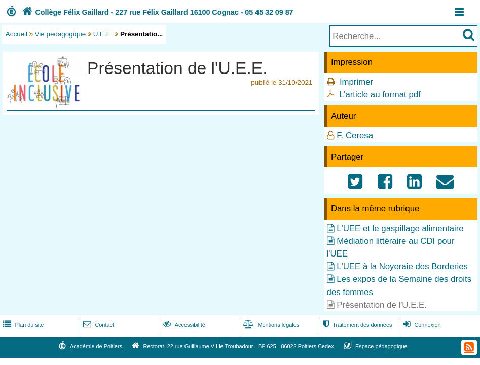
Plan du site (22, 325)
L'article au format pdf (380, 94)
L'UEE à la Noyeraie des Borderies (402, 266)
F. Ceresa (355, 135)
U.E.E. (103, 34)
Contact (97, 325)
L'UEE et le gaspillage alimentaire (400, 228)
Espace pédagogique (381, 346)
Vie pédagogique (60, 34)
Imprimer (356, 82)
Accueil (16, 34)
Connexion (420, 325)
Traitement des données (356, 325)
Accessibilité (183, 325)
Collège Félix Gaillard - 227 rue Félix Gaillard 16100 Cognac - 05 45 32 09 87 (156, 12)
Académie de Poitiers (96, 346)
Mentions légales (270, 325)
